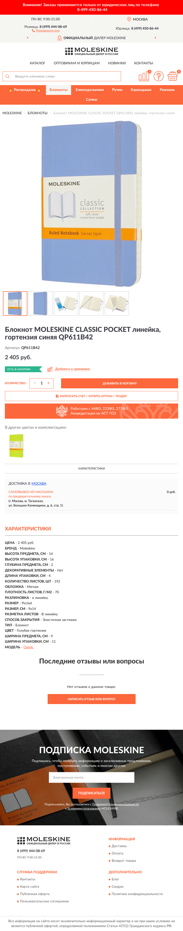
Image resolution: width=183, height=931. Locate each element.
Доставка (119, 846)
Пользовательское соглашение (44, 901)
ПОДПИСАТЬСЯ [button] (91, 793)
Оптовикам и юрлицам (77, 63)
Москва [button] (39, 483)
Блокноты (58, 90)
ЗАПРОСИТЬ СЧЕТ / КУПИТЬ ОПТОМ (91, 396)
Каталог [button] (37, 63)
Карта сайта (29, 886)
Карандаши (141, 90)
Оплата (117, 853)
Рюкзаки (167, 90)
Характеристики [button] (91, 468)
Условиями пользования (84, 808)
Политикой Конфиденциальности (115, 804)
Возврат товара (124, 861)
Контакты (143, 63)
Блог (115, 879)
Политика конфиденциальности (137, 894)
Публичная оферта (35, 894)
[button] (46, 30)
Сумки (91, 99)
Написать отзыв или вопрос (92, 699)
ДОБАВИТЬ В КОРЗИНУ (120, 383)
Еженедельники (90, 90)
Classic (28, 647)
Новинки (117, 63)
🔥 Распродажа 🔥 (24, 90)
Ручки (117, 90)
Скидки (117, 886)
